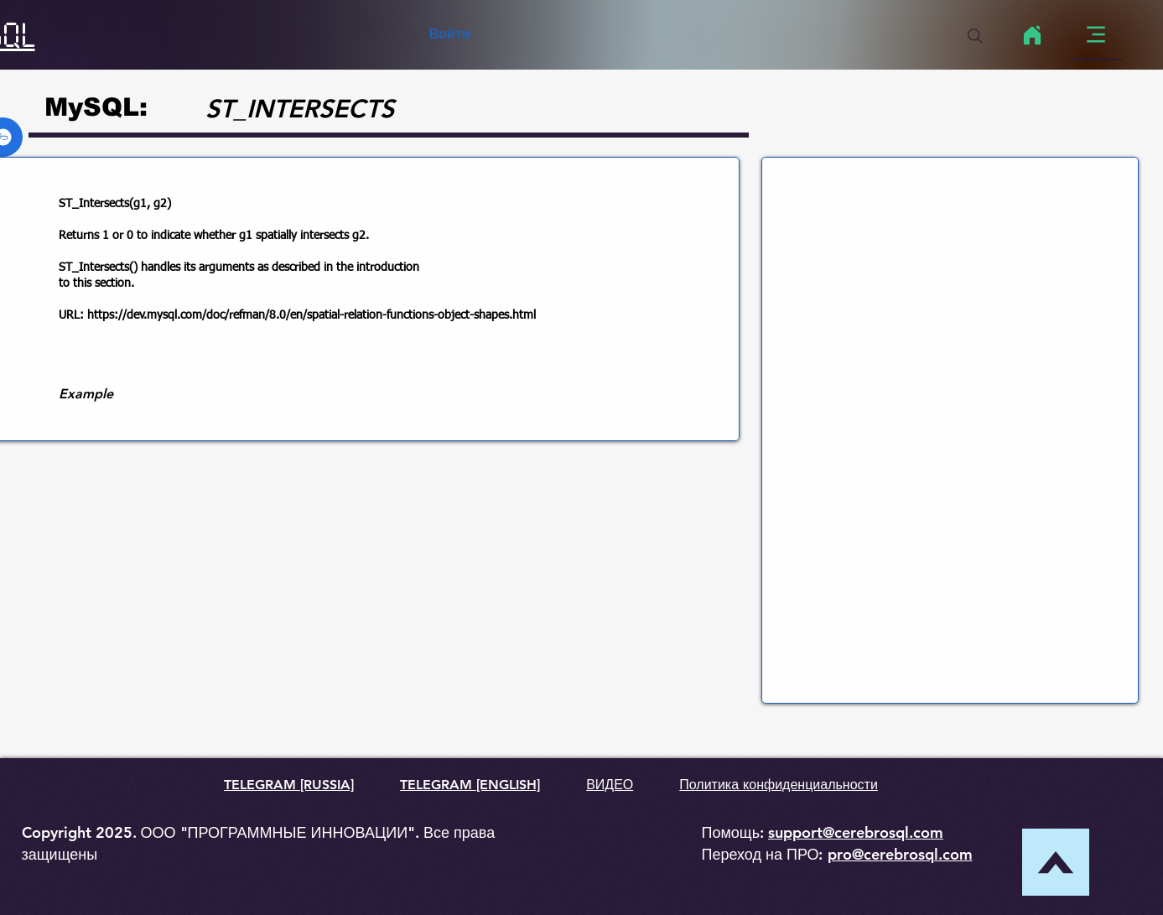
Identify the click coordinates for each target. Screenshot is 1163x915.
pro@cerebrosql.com (900, 854)
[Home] (1032, 35)
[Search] (975, 36)
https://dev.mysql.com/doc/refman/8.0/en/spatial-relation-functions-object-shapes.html (311, 315)
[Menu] (1096, 34)
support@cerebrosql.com (855, 832)
